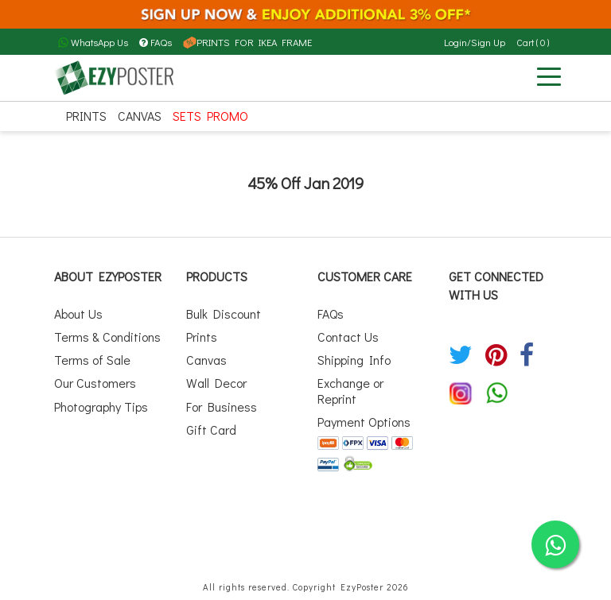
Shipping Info (354, 359)
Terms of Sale (92, 359)
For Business (221, 406)
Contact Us (348, 336)
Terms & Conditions (107, 336)
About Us (78, 313)
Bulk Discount (223, 313)
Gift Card (211, 429)
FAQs (155, 42)
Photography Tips (101, 406)
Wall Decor (216, 382)
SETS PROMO (210, 115)
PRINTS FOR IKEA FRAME (247, 42)
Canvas (140, 115)
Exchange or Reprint (350, 390)
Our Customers (95, 382)
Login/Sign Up (474, 42)
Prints (86, 115)
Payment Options (364, 421)
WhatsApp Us (93, 42)
